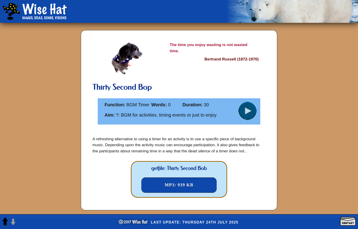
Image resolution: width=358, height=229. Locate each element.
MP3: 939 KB (179, 184)
